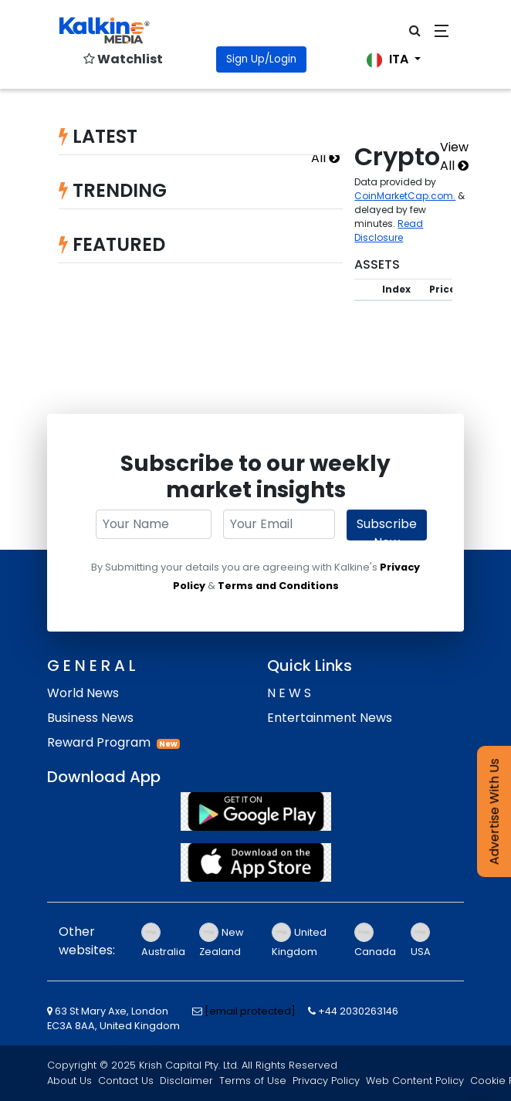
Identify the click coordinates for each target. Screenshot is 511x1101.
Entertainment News (329, 718)
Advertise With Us (494, 811)
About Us (69, 1080)
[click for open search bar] (415, 30)
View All (454, 156)
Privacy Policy (326, 1080)
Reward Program (99, 742)
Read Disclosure (388, 230)
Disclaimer (186, 1080)
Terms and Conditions (278, 585)
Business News (90, 718)
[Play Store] (255, 811)
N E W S (289, 693)
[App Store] (255, 862)
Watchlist (123, 59)
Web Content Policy (415, 1080)
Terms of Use (252, 1080)
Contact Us (126, 1080)
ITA (389, 59)
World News (83, 693)
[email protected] (250, 1011)
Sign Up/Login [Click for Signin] (261, 59)
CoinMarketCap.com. (404, 195)
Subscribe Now (387, 527)
